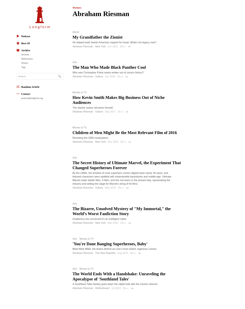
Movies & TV (79, 92)
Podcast (23, 36)
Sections (25, 54)
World (75, 32)
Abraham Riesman (82, 46)
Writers (24, 63)
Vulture (99, 76)
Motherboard (102, 288)
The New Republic (105, 253)
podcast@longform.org (32, 98)
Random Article (27, 86)
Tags (23, 67)
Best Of (23, 43)
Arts (74, 62)
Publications (27, 58)
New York (100, 46)
